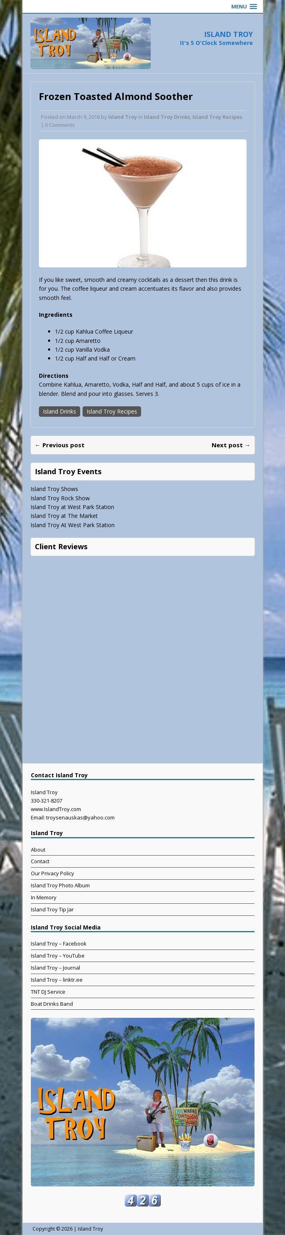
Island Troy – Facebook (59, 943)
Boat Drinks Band (52, 1003)
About (38, 849)
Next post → (231, 445)
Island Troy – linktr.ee (57, 979)
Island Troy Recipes (217, 116)
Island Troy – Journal (55, 967)
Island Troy (122, 116)
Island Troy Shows (54, 489)
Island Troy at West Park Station (72, 507)
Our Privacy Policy (52, 873)
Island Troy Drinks (167, 116)
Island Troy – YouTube (58, 955)
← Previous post (60, 445)
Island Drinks (59, 411)
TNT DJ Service (48, 991)
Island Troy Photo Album (60, 885)
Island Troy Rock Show (60, 498)
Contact (40, 861)
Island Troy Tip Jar (52, 909)
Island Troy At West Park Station (72, 525)
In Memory (44, 897)
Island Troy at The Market (64, 516)
